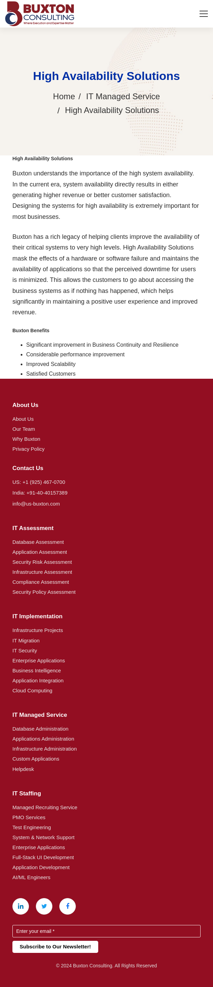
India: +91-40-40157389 (40, 493)
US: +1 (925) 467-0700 (38, 482)
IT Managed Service (123, 96)
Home (64, 96)
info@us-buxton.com (36, 504)
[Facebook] (67, 906)
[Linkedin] (20, 906)
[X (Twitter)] (44, 906)
